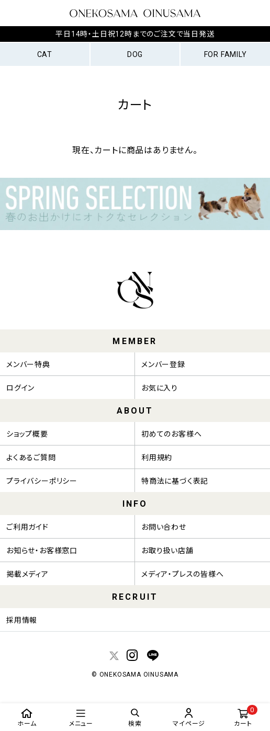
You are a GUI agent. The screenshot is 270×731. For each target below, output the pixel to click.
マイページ (189, 717)
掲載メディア (27, 574)
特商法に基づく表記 (174, 481)
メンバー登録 (163, 364)
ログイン (20, 388)
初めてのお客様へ (171, 434)
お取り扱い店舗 (167, 550)
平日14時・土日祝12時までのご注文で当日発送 (134, 34)
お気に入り (159, 388)
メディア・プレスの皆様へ (182, 574)
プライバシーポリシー (41, 481)
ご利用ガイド (27, 527)
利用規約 (156, 457)
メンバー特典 (28, 364)
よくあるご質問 (31, 457)
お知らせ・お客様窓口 (41, 550)
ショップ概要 (27, 434)
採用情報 (21, 620)
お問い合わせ (163, 527)
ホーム (27, 717)
